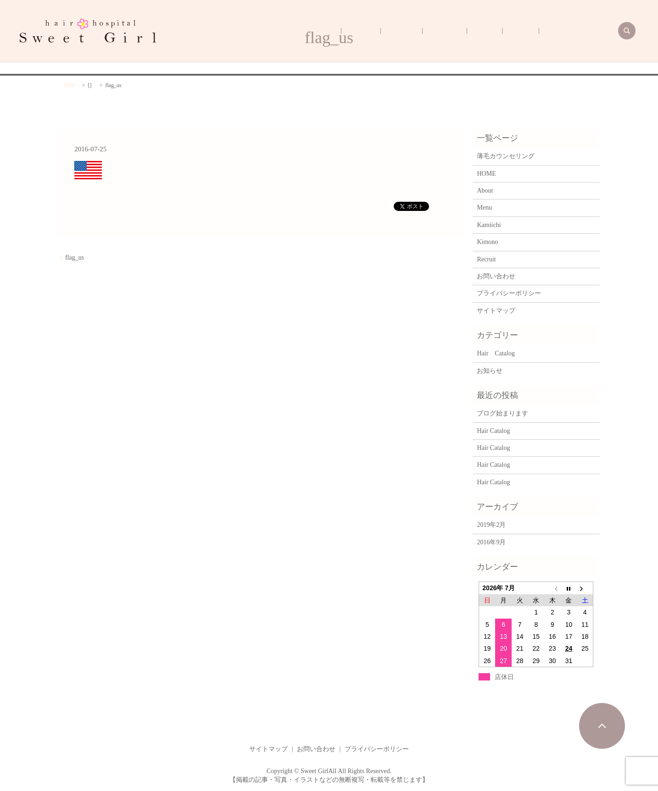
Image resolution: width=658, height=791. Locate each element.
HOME (405, 31)
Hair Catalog (495, 353)
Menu (516, 31)
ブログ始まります (502, 413)
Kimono (459, 31)
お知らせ (489, 370)
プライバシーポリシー (509, 293)
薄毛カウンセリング (584, 31)
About (540, 31)
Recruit (432, 31)
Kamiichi (490, 31)
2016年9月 (491, 542)
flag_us (74, 257)
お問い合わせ (496, 276)
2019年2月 (491, 524)
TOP (69, 85)
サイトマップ (496, 310)
